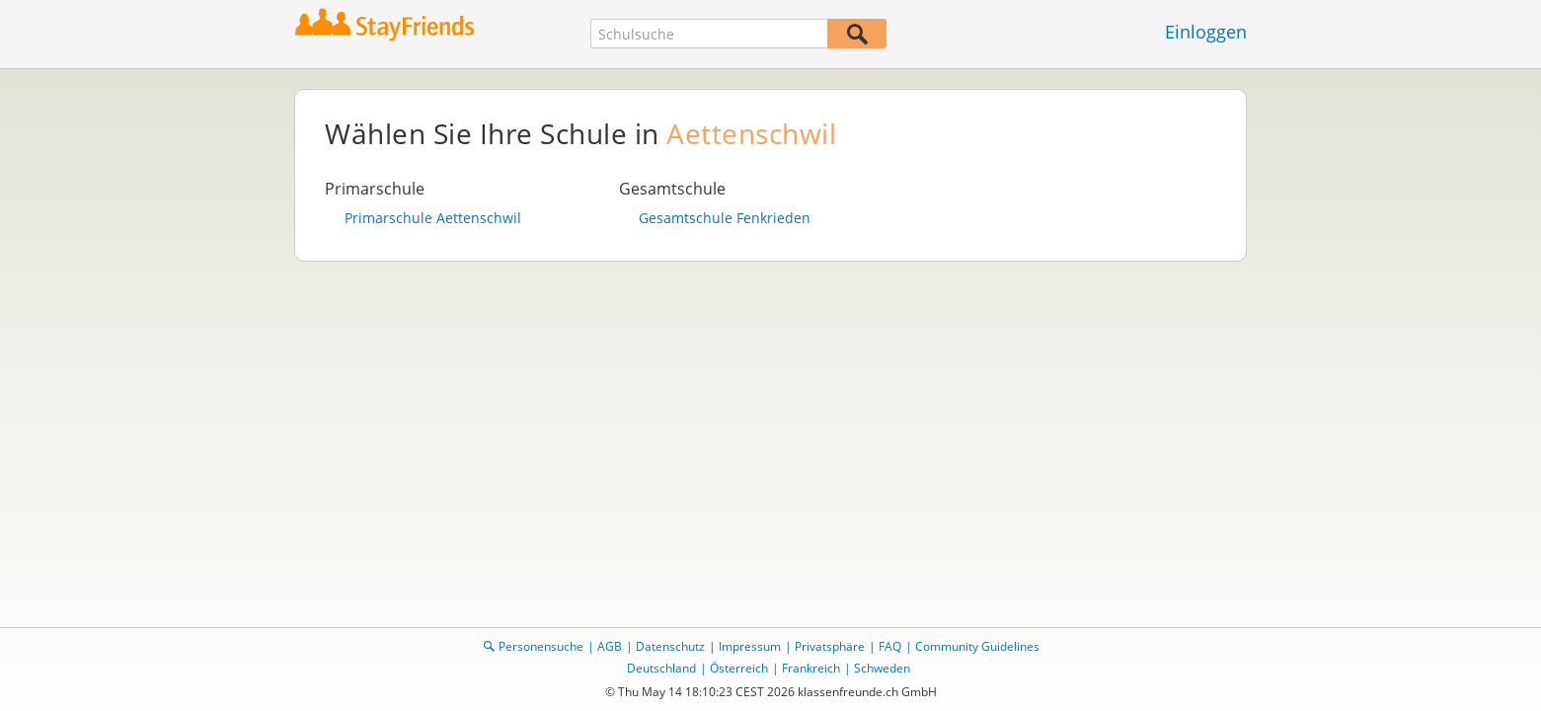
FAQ (890, 646)
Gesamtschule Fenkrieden (724, 218)
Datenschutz (670, 646)
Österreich (739, 668)
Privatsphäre (830, 646)
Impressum (750, 646)
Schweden (882, 668)
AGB (609, 646)
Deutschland (661, 668)
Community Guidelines (977, 646)
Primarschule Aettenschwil (433, 218)
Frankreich (811, 668)
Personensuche (541, 646)
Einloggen (1206, 31)
